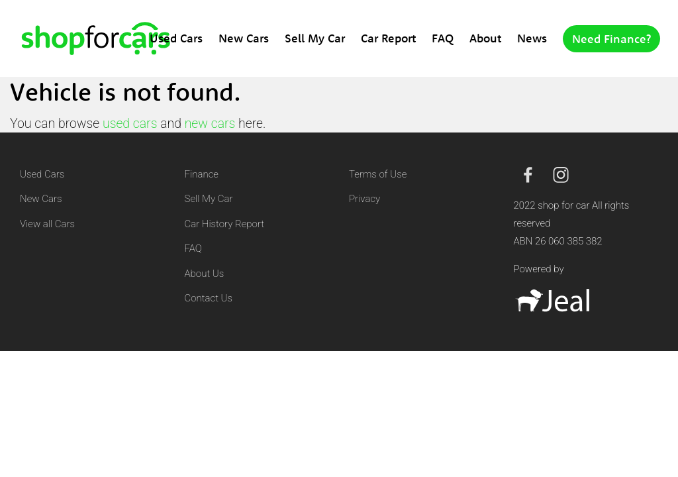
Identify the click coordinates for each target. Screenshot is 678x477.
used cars (130, 123)
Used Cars (176, 38)
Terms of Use (378, 174)
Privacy (364, 199)
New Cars (243, 38)
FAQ (443, 38)
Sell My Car (315, 38)
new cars (210, 123)
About (485, 38)
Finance (201, 174)
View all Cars (47, 224)
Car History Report (225, 224)
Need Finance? (611, 38)
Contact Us (209, 298)
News (532, 38)
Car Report (388, 38)
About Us (204, 274)
